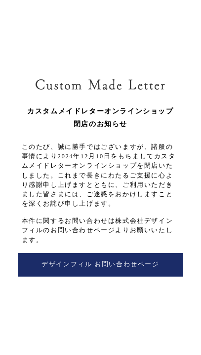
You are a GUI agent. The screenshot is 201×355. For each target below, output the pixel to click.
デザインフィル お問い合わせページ (100, 264)
